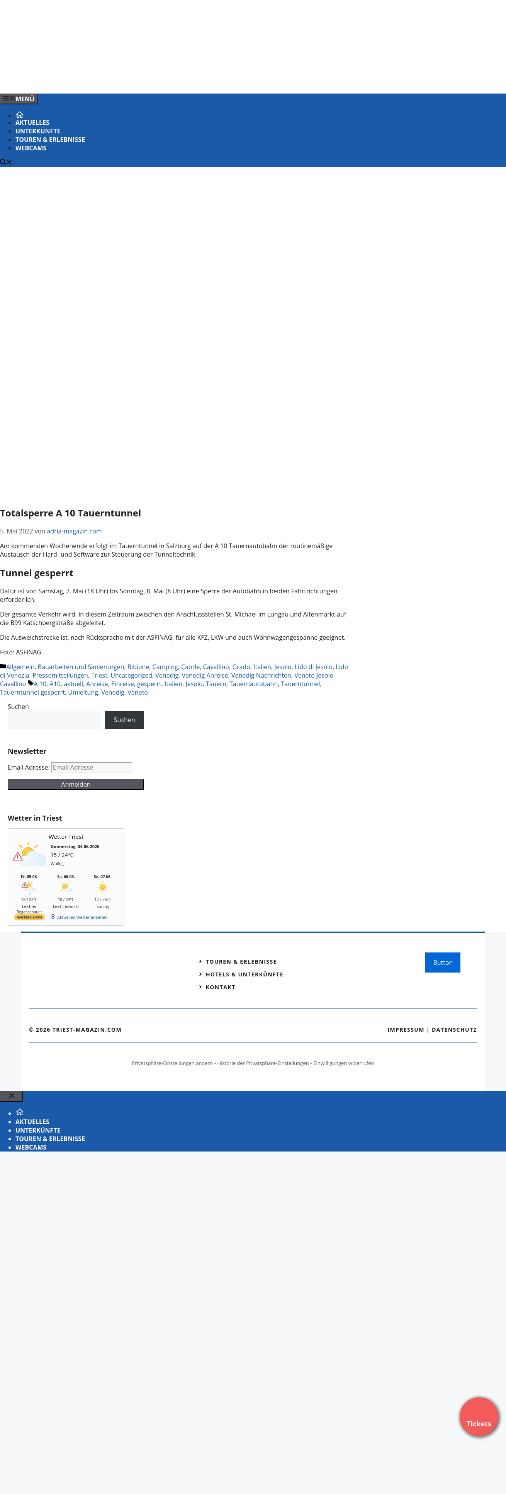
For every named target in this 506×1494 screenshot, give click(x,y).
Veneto (137, 692)
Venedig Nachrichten (261, 675)
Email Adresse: (29, 767)
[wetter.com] (29, 919)
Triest (99, 675)
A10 (54, 684)
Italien (262, 667)
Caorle (190, 667)
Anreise (97, 684)
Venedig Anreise (205, 675)
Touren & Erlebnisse (50, 139)
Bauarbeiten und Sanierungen (81, 667)
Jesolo (282, 667)
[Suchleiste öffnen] (6, 162)
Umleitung (83, 692)
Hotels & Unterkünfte (245, 974)
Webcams (30, 148)
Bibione (138, 667)
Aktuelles (32, 122)
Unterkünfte (38, 131)
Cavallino (216, 667)
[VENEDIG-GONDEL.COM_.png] (156, 79)
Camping (165, 667)
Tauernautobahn (253, 684)
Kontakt (221, 987)
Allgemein (20, 667)
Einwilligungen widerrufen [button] (343, 1063)
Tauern (216, 684)
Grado (241, 667)
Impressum (405, 1029)
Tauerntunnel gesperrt (32, 692)
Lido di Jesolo (314, 667)
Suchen (18, 706)
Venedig (166, 675)
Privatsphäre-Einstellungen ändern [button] (172, 1063)
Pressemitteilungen (60, 675)
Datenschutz (454, 1029)
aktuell (73, 684)
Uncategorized (131, 675)
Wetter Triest (66, 836)
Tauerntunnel (300, 684)
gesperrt (149, 684)
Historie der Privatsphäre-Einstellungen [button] (263, 1063)
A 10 (40, 684)
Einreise (122, 684)
